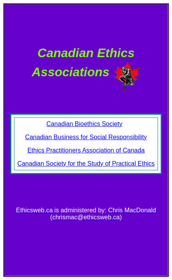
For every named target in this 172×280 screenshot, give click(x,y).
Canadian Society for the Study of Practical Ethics (85, 163)
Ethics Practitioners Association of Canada (86, 150)
